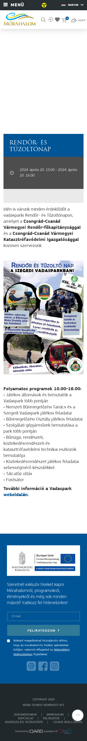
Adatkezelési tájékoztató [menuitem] (24, 722)
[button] (78, 715)
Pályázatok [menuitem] (51, 718)
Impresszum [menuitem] (55, 714)
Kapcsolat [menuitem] (25, 718)
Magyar (72, 5)
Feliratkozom (44, 630)
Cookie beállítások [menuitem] (67, 722)
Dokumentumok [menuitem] (25, 714)
